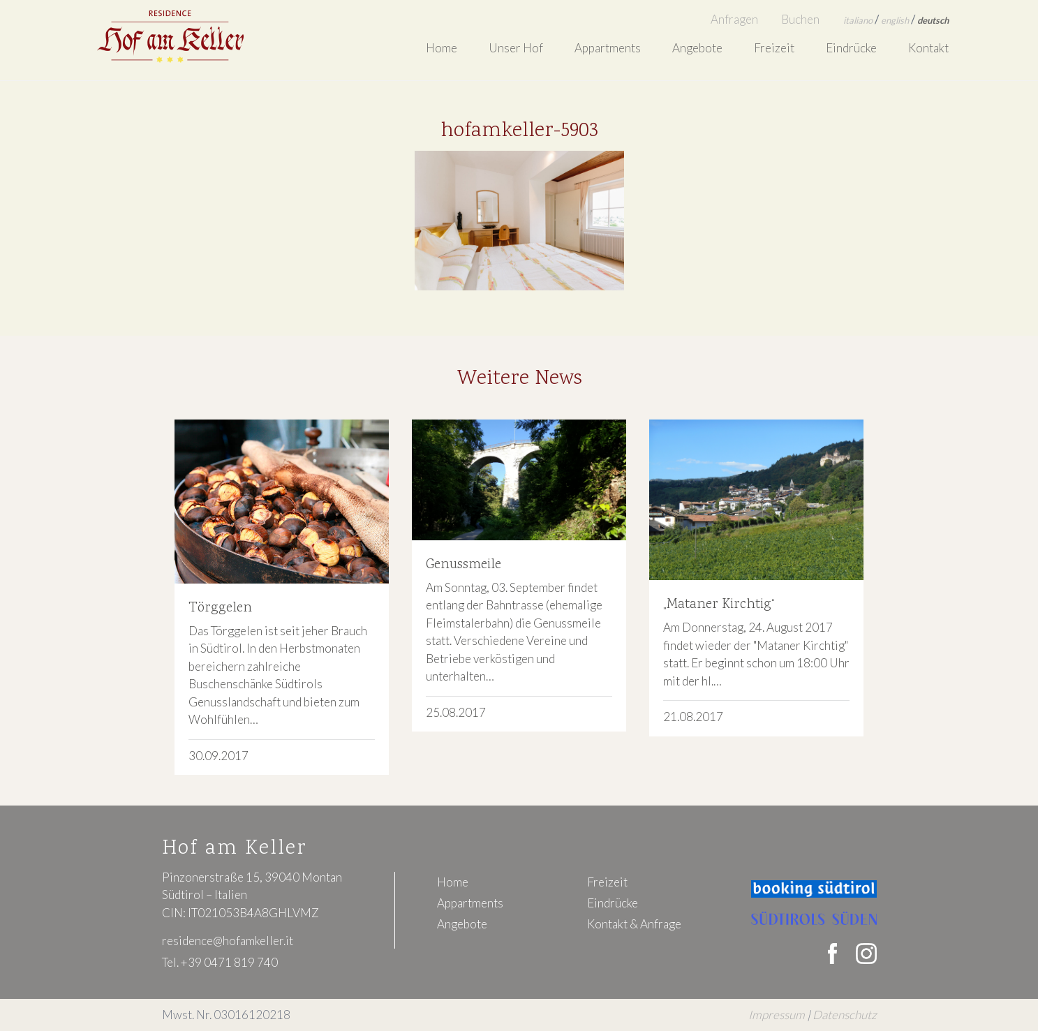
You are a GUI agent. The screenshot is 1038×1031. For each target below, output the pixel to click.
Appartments (607, 47)
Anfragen (734, 19)
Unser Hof (516, 47)
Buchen (800, 19)
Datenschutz (845, 1014)
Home (441, 47)
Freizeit (774, 47)
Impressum (776, 1014)
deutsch (933, 20)
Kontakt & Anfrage (634, 924)
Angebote (697, 47)
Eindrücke (851, 47)
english (895, 20)
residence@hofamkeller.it (227, 940)
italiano (858, 20)
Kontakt (928, 47)
